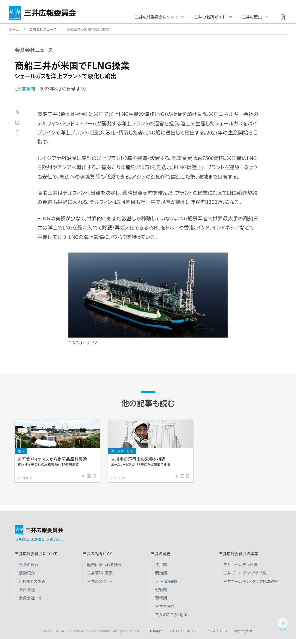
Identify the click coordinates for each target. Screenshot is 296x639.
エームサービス (122, 451)
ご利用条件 (154, 630)
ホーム (14, 29)
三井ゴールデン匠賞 (240, 564)
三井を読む (164, 606)
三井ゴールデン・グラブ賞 (244, 573)
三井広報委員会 (42, 14)
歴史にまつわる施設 (104, 564)
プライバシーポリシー (184, 630)
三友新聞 (26, 88)
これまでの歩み (32, 581)
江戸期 (161, 564)
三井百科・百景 (100, 573)
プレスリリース (217, 630)
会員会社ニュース (43, 29)
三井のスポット (99, 581)
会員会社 (27, 589)
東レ (21, 451)
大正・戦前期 (166, 581)
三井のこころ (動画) (172, 614)
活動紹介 (27, 573)
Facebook (17, 122)
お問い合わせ (243, 630)
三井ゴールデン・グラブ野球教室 (250, 581)
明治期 (161, 573)
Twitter (17, 112)
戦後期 (161, 589)
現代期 (161, 598)
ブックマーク (17, 132)
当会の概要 (29, 564)
